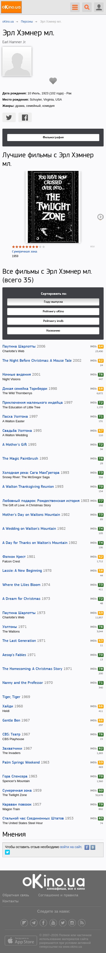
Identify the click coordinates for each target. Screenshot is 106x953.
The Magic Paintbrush (20, 459)
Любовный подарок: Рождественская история (41, 501)
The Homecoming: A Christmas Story (32, 669)
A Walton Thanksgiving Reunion (28, 487)
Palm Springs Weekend (21, 763)
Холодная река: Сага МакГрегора (30, 473)
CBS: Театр (11, 734)
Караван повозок (17, 805)
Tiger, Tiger (11, 697)
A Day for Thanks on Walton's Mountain (34, 543)
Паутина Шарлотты (19, 347)
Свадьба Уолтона (17, 431)
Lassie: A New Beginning (22, 571)
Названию (53, 330)
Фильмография (53, 137)
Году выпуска (53, 301)
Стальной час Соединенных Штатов (33, 818)
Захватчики (12, 749)
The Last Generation (19, 641)
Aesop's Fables (14, 655)
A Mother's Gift (14, 445)
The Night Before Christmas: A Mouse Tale (37, 361)
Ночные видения (16, 375)
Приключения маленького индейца (32, 403)
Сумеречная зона (24, 251)
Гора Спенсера (14, 776)
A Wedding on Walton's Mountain (29, 529)
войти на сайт (70, 847)
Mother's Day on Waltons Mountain (31, 515)
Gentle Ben (11, 721)
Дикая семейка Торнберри (24, 389)
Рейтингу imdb (53, 321)
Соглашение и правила (58, 895)
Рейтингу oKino (53, 311)
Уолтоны (9, 627)
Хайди (7, 706)
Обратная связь (15, 895)
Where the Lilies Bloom (21, 585)
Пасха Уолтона (15, 417)
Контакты (10, 901)
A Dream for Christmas (21, 599)
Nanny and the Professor (22, 683)
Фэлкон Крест (14, 557)
